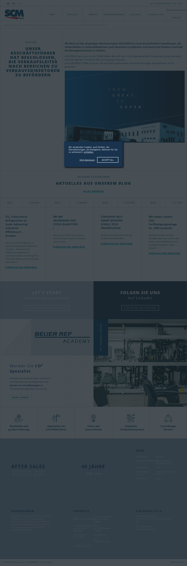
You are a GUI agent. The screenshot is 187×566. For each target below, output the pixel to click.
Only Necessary (87, 160)
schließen (88, 152)
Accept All (108, 159)
